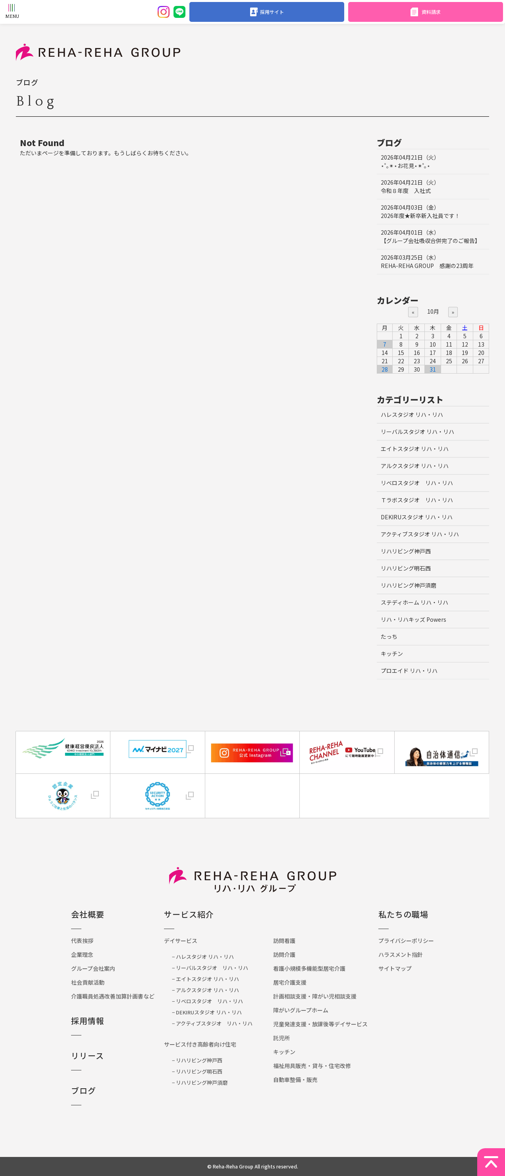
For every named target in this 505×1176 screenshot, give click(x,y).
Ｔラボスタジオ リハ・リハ (417, 500)
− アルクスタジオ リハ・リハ (205, 990)
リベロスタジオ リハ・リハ (417, 483)
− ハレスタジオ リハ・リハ (203, 956)
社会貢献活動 (87, 982)
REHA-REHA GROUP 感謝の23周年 (427, 261)
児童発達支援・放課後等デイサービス (320, 1024)
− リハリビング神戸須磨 (199, 1082)
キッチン (392, 653)
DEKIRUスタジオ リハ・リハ (417, 517)
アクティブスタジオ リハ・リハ (420, 534)
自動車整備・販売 (295, 1079)
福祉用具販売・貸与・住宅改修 (312, 1066)
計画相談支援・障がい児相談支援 (315, 996)
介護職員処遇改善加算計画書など (115, 996)
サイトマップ (395, 968)
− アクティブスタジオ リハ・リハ (212, 1023)
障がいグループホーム (300, 1010)
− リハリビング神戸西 (197, 1060)
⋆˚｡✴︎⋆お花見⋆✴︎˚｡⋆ (410, 161)
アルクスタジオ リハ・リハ (415, 466)
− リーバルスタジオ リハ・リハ (210, 968)
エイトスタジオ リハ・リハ (415, 449)
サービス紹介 (189, 914)
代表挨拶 (82, 941)
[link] (252, 788)
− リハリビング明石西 (197, 1071)
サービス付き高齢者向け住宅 (200, 1044)
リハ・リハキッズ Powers (413, 619)
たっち (389, 636)
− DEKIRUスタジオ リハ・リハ (207, 1012)
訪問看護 (284, 941)
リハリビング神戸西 (406, 551)
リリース (87, 1055)
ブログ (83, 1090)
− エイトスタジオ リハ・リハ (205, 979)
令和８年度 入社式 (410, 186)
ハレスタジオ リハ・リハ (412, 414)
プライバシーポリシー (406, 941)
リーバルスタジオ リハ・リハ (417, 432)
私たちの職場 (403, 914)
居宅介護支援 (289, 982)
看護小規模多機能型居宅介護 (309, 968)
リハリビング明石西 (406, 568)
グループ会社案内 (93, 968)
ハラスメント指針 (400, 954)
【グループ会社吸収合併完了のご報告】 (430, 236)
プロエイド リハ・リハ (409, 671)
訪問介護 (284, 954)
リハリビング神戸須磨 (408, 585)
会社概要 (87, 914)
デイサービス (180, 941)
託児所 (281, 1038)
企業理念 (82, 954)
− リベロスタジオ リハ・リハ (207, 1001)
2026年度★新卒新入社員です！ (420, 211)
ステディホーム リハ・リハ (414, 602)
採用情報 (87, 1020)
